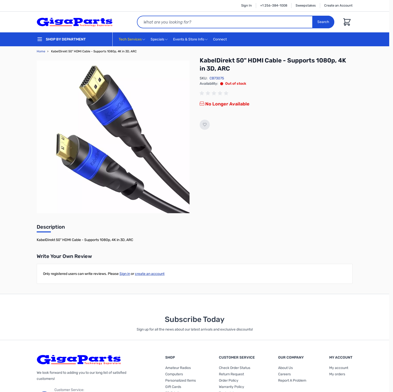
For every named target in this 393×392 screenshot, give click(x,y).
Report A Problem (292, 380)
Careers (284, 374)
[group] (215, 93)
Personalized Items (180, 380)
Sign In (246, 5)
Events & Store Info (188, 39)
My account (338, 368)
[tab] (51, 228)
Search (323, 22)
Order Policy (228, 380)
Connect (220, 40)
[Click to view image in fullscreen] (113, 136)
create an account (149, 274)
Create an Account (338, 5)
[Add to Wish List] (205, 125)
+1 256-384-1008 (273, 5)
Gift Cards (173, 387)
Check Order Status (234, 368)
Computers (174, 374)
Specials (157, 39)
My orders (337, 374)
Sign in (124, 274)
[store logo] (75, 22)
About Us (285, 368)
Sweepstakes (306, 5)
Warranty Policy (231, 387)
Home (41, 51)
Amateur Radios (178, 368)
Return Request (231, 374)
